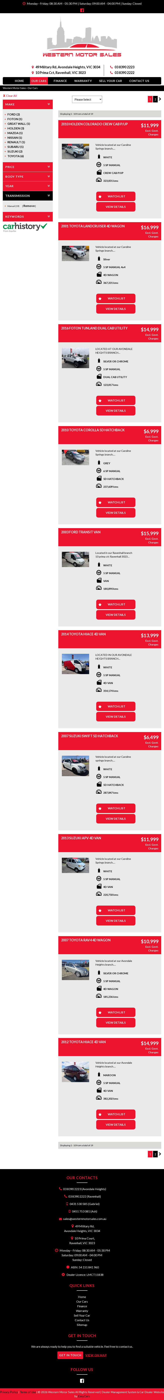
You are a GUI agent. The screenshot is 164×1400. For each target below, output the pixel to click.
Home (19, 80)
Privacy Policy (9, 1392)
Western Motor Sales (14, 88)
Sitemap (82, 1324)
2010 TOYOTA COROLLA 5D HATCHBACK (93, 430)
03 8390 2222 (124, 73)
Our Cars (38, 80)
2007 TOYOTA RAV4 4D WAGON (86, 940)
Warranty (83, 80)
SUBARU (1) (15, 146)
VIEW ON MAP (96, 1355)
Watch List (116, 196)
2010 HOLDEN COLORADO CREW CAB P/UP (94, 124)
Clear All (11, 95)
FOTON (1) (14, 119)
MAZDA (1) (15, 133)
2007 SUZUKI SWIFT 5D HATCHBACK (89, 736)
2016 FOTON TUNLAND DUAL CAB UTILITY (94, 328)
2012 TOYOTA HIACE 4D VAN (83, 1042)
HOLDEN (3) (15, 128)
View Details (116, 206)
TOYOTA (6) (15, 156)
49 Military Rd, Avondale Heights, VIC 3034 (67, 67)
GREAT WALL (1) (18, 123)
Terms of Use (28, 1392)
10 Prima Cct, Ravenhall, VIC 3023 (60, 73)
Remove (29, 205)
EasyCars (84, 1396)
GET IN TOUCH (70, 1355)
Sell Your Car (110, 80)
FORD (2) (13, 114)
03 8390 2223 (124, 67)
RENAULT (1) (16, 142)
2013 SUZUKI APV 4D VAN (81, 838)
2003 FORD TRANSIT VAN (80, 532)
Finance (60, 80)
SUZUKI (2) (14, 151)
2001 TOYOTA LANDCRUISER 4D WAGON (93, 226)
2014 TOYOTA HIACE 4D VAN (83, 634)
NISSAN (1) (14, 137)
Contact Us (139, 80)
